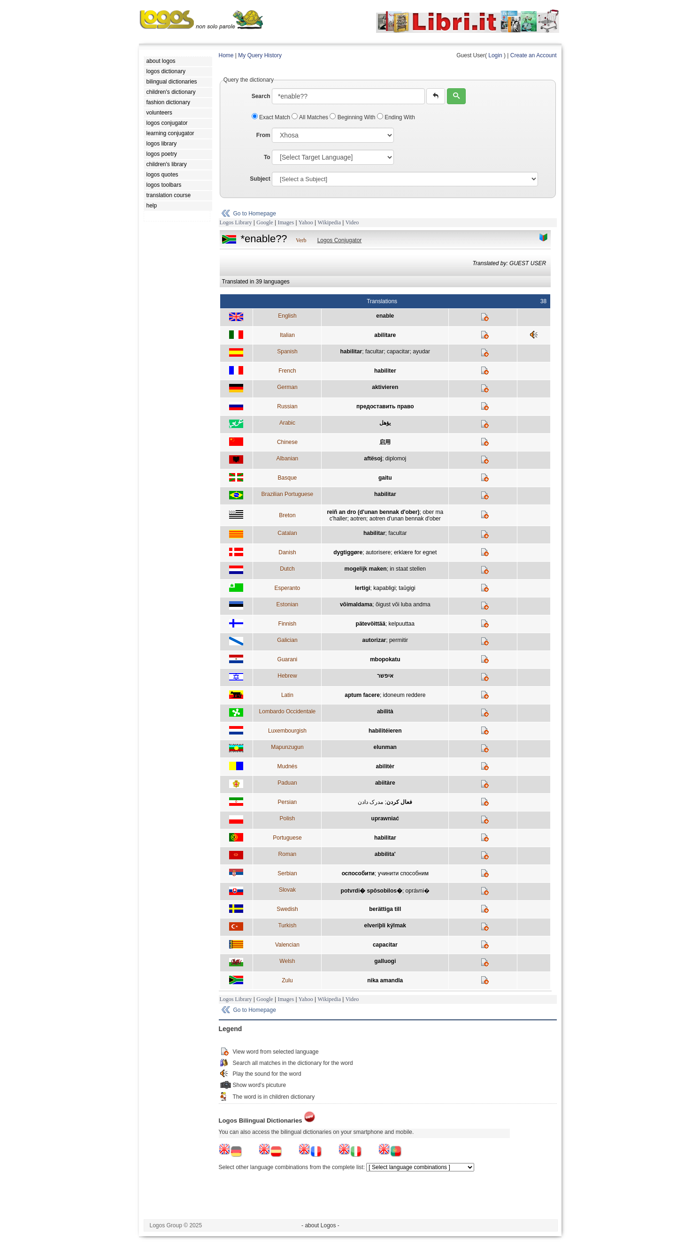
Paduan (287, 783)
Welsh (287, 961)
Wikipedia (329, 222)
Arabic (287, 423)
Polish (287, 818)
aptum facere (362, 695)
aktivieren (385, 387)
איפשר (385, 676)
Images (285, 222)
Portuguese (287, 837)
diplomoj (396, 458)
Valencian (287, 944)
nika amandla (385, 980)
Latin (287, 695)
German (287, 387)
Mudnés (287, 766)
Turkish (287, 925)
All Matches (311, 117)
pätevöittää (370, 623)
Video (352, 222)
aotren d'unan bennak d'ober (405, 518)
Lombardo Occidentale (287, 711)
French (287, 370)
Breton (287, 515)
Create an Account (533, 55)
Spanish (287, 351)
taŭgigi (407, 588)
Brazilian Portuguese (288, 494)
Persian (287, 802)
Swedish (287, 909)
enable (385, 316)
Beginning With (353, 117)
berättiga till (385, 909)
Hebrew (287, 676)
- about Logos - (320, 1225)
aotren (358, 518)
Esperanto (287, 588)
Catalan (287, 533)
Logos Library (236, 222)
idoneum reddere (404, 695)
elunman (385, 747)
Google (264, 222)
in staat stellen (408, 569)
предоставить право (385, 406)
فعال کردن (399, 802)
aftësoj (373, 458)
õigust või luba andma (403, 604)
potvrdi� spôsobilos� (371, 890)
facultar (374, 351)
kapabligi (384, 588)
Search (261, 96)
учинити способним (403, 873)
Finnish (287, 623)
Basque (287, 477)
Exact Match (272, 117)
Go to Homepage (254, 213)
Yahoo (306, 222)
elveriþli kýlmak (385, 925)
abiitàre (385, 783)
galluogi (385, 961)
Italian (287, 335)
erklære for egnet (415, 552)
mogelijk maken (366, 569)
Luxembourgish (287, 730)
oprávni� (418, 890)
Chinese (287, 442)
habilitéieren (385, 730)
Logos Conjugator (339, 240)
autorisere (378, 552)
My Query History (260, 55)
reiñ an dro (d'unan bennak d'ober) (373, 512)
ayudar (421, 351)
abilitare (385, 335)
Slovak (287, 890)
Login (495, 55)
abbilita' (385, 854)
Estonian (288, 604)
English (287, 316)
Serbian (287, 873)
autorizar (374, 640)
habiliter (385, 370)
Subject (260, 179)
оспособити (358, 873)
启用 (385, 442)
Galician (287, 640)
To (267, 157)
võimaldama (356, 604)
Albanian (288, 458)
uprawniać (385, 818)
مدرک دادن (370, 802)
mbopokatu (385, 659)
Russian (287, 406)
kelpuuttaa (402, 623)
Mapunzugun (287, 747)
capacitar (398, 351)
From (263, 135)
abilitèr (385, 766)
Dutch (287, 569)
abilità (385, 711)
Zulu (287, 980)
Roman (287, 854)
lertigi (362, 588)
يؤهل (385, 423)
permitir (398, 640)
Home (226, 55)
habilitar (351, 351)
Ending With (396, 117)
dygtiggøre (347, 552)
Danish (287, 552)
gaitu (385, 477)
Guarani (287, 659)
